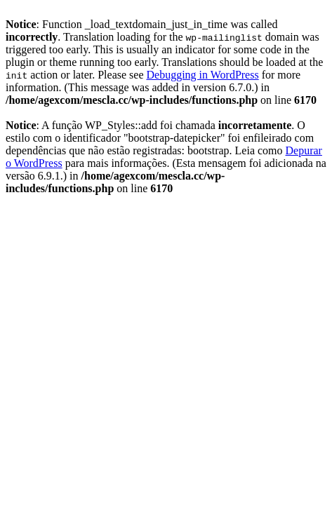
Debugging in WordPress (202, 75)
